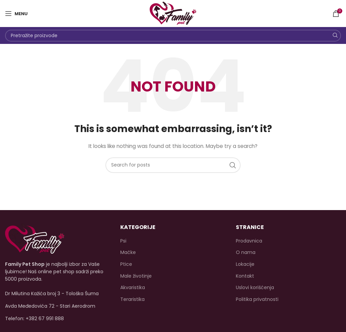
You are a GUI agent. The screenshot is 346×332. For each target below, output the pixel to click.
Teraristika (132, 299)
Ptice (126, 264)
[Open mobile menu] (16, 13)
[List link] (57, 318)
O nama (245, 252)
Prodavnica (249, 241)
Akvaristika (132, 287)
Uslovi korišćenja (255, 287)
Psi (123, 241)
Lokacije (245, 264)
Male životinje (136, 276)
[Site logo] (173, 13)
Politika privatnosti (257, 299)
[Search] (173, 36)
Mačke (128, 252)
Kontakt (245, 276)
